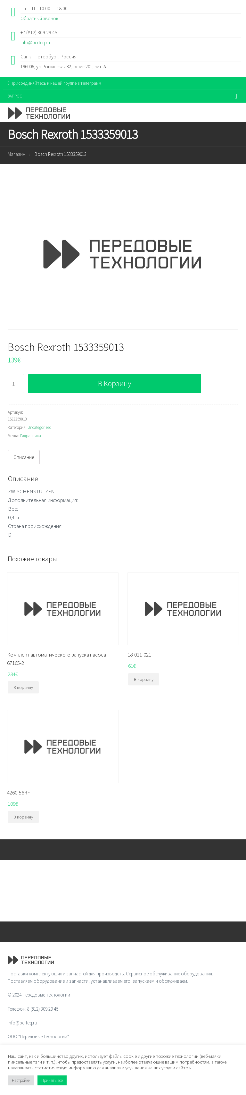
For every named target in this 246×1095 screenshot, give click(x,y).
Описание (23, 457)
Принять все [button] (52, 1080)
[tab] (24, 457)
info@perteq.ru (35, 42)
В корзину (114, 383)
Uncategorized (40, 427)
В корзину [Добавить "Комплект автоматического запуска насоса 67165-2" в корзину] (23, 687)
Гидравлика (30, 435)
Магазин (16, 154)
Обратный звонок (39, 18)
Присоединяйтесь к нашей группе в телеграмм (54, 83)
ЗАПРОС (15, 96)
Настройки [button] (21, 1080)
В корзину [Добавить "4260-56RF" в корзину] (23, 817)
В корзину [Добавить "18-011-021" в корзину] (143, 679)
